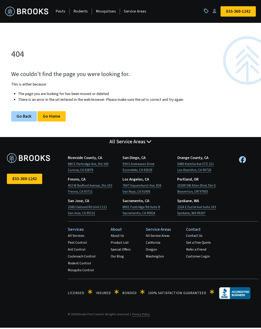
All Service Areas (158, 237)
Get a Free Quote (198, 244)
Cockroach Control (82, 257)
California (153, 244)
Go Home (51, 118)
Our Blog (117, 257)
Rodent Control (79, 264)
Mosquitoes (107, 12)
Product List (120, 244)
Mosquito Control (81, 271)
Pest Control (77, 244)
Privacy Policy (141, 315)
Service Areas (137, 12)
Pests (62, 12)
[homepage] (28, 12)
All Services (76, 237)
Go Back (24, 118)
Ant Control (76, 250)
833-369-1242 (24, 180)
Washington (155, 257)
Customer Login (198, 257)
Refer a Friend (196, 250)
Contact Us (194, 237)
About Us (117, 237)
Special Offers (121, 250)
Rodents (82, 12)
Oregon (151, 250)
